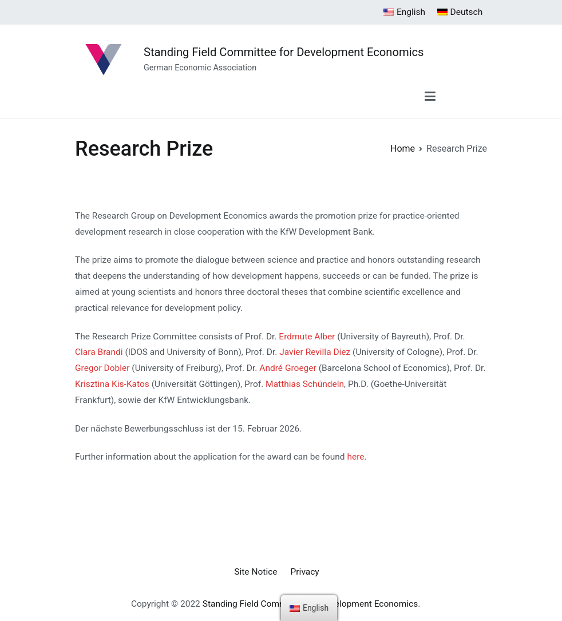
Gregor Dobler (102, 368)
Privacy (305, 572)
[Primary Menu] (430, 97)
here (355, 457)
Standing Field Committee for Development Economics (284, 52)
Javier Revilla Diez (314, 352)
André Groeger (287, 368)
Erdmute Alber (307, 336)
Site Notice (255, 572)
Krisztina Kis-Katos (112, 384)
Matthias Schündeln (305, 384)
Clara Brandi (99, 352)
